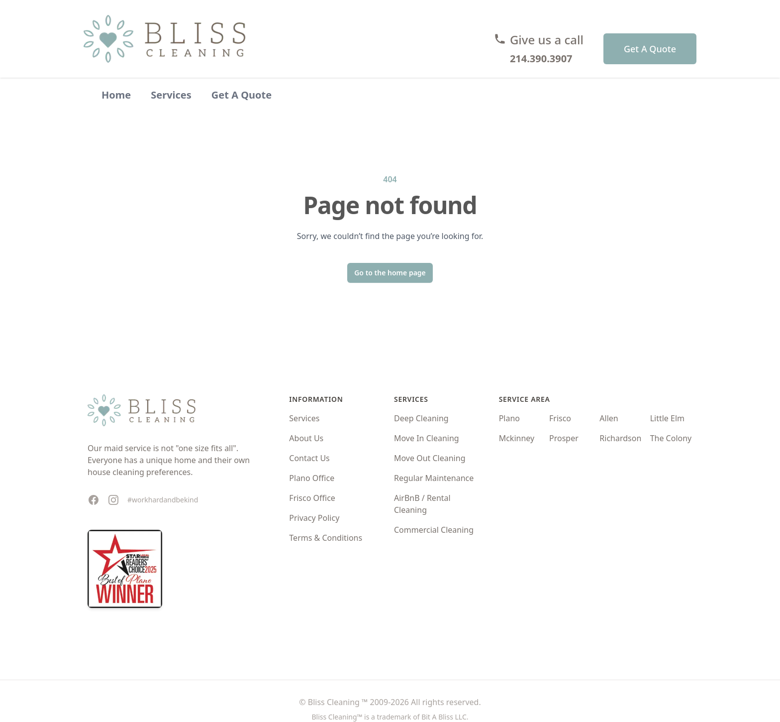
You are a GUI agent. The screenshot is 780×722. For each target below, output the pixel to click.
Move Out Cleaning (430, 458)
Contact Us (309, 458)
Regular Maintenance (434, 478)
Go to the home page (390, 272)
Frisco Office (312, 497)
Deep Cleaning (421, 418)
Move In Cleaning (426, 438)
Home (116, 95)
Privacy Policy (314, 517)
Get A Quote (650, 49)
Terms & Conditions (325, 537)
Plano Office (311, 478)
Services (171, 95)
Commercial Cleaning (434, 529)
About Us (306, 438)
